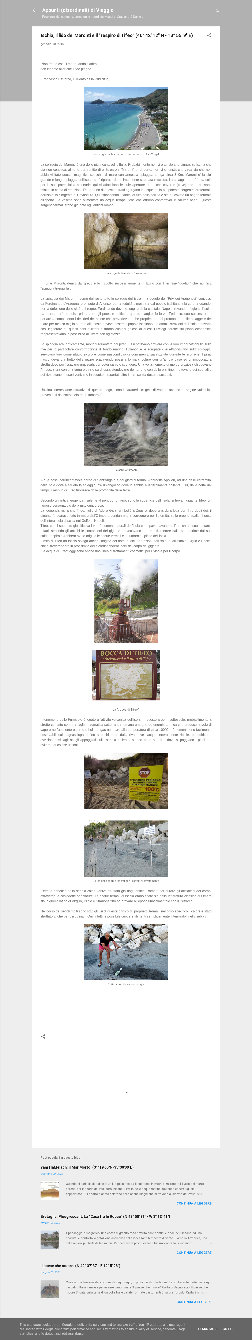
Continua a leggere (194, 1203)
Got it (228, 1329)
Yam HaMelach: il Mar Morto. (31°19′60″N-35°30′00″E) (87, 1167)
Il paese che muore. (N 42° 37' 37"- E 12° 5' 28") (80, 1265)
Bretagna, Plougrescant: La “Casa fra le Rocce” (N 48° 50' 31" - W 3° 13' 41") (105, 1216)
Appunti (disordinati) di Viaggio (78, 10)
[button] (209, 36)
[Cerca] (217, 11)
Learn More (208, 1329)
